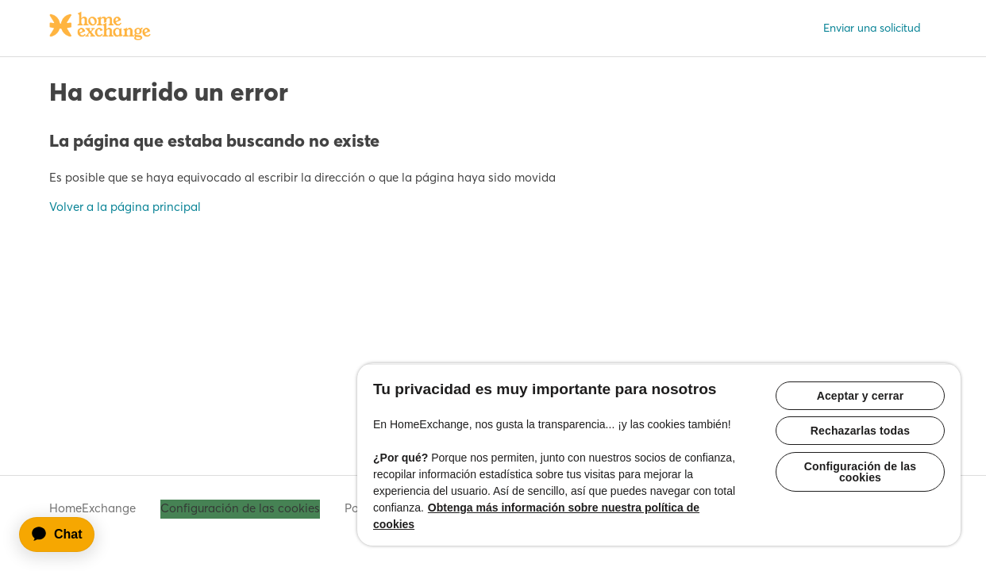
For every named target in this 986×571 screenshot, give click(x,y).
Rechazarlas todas (865, 415)
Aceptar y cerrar (865, 379)
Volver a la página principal (125, 206)
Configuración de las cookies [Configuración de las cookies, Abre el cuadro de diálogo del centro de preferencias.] (865, 457)
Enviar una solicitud (872, 28)
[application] (64, 534)
